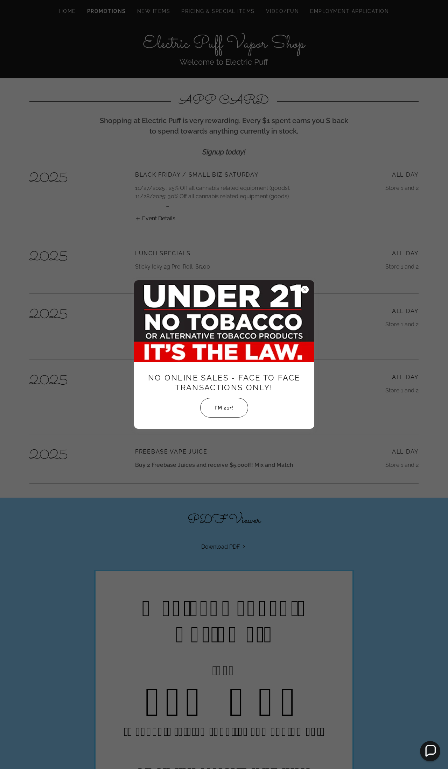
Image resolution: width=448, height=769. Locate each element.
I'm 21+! (217, 408)
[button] (430, 751)
